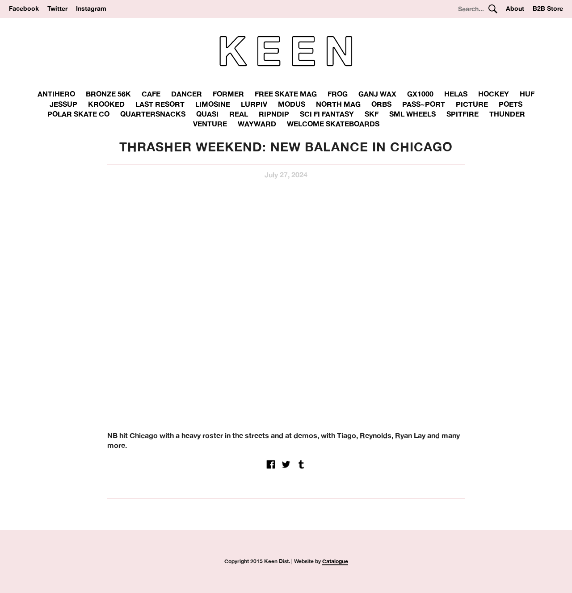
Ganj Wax (377, 93)
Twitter (57, 8)
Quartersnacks (152, 113)
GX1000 (420, 93)
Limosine (212, 104)
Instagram (91, 8)
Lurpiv (254, 104)
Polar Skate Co (78, 113)
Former (228, 93)
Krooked (106, 104)
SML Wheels (412, 113)
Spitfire (462, 113)
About (515, 8)
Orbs (381, 104)
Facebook (24, 8)
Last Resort (160, 104)
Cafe (151, 93)
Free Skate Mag (286, 93)
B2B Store (548, 8)
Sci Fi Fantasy (327, 113)
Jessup (63, 104)
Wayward (257, 123)
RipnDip (274, 113)
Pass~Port (423, 104)
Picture (472, 104)
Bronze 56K (108, 93)
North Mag (338, 104)
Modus (291, 104)
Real (238, 113)
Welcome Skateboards (333, 123)
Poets (510, 104)
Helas (455, 93)
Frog (338, 93)
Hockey (493, 93)
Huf (527, 93)
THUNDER (507, 113)
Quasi (207, 113)
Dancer (186, 93)
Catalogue (335, 561)
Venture (210, 123)
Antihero (56, 93)
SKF (372, 113)
